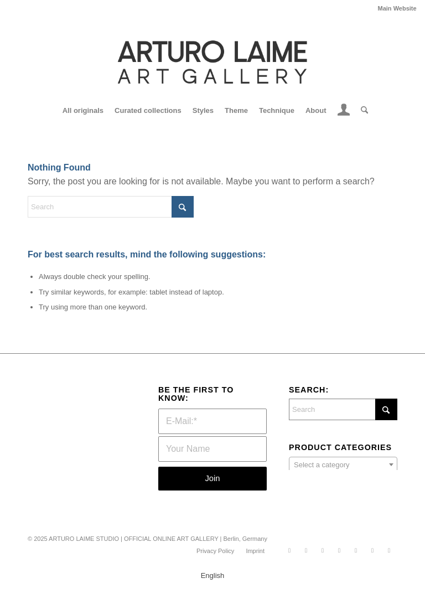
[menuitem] (394, 8)
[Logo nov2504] (212, 62)
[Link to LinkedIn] (339, 550)
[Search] (361, 111)
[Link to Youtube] (372, 550)
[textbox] (343, 465)
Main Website (397, 8)
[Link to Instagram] (306, 550)
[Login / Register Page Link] (344, 112)
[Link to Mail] (389, 550)
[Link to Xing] (356, 550)
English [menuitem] (213, 576)
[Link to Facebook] (322, 550)
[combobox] (343, 464)
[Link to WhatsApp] (289, 550)
